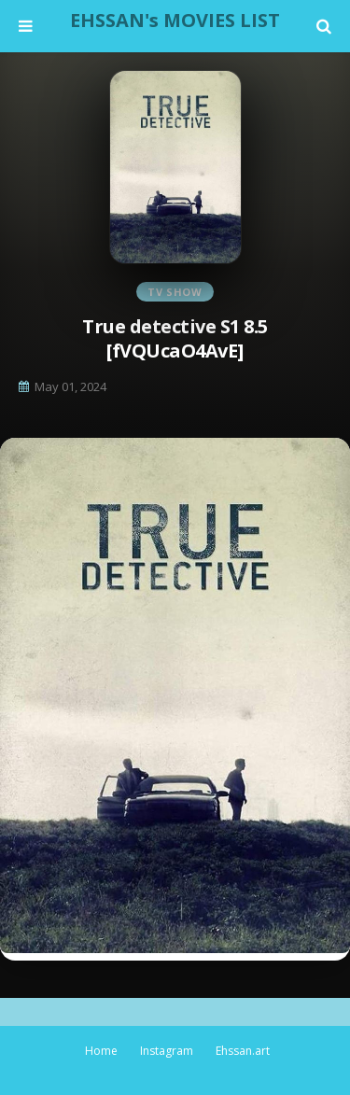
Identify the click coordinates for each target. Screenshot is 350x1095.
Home (101, 1051)
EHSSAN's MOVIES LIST (175, 20)
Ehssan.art (243, 1051)
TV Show (174, 292)
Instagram (166, 1051)
